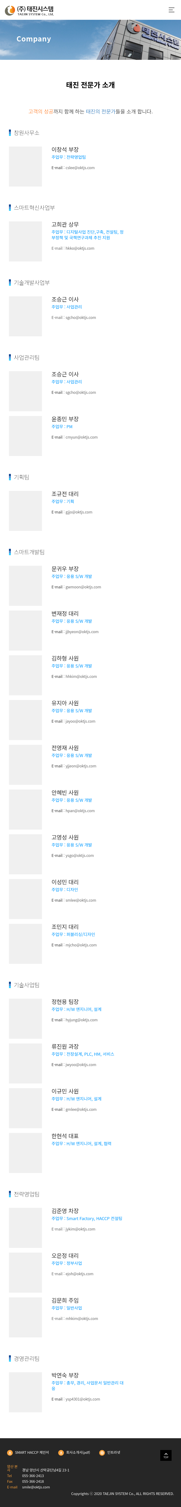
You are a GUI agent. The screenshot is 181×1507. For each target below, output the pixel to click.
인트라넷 (109, 1453)
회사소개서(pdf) (74, 1453)
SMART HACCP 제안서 (28, 1453)
